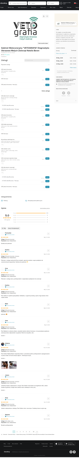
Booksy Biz (45, 446)
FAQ (21, 443)
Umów (47, 69)
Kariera (51, 443)
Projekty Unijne (45, 443)
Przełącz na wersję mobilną (39, 455)
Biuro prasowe (15, 443)
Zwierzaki (5, 434)
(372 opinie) (6, 54)
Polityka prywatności (8, 446)
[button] (18, 3)
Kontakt (51, 446)
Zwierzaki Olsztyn (12, 434)
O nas (9, 443)
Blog (5, 443)
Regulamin (37, 443)
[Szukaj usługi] (37, 60)
